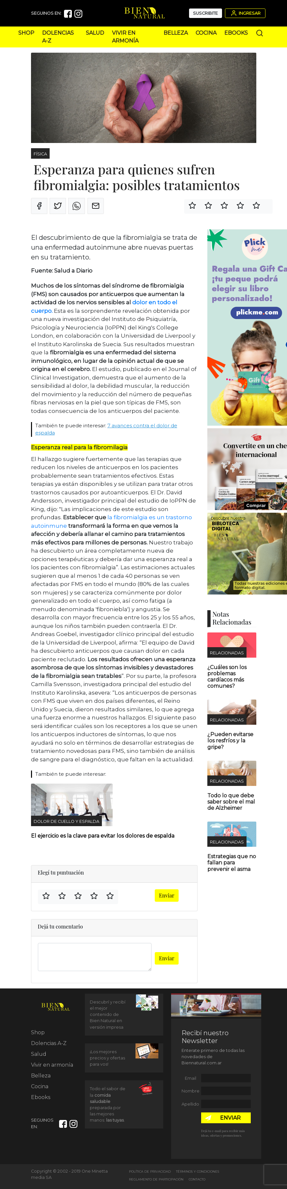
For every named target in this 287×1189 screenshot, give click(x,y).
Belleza (176, 33)
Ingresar (245, 13)
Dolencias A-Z (49, 1043)
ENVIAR (230, 1118)
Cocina (206, 33)
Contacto (197, 1179)
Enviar (166, 895)
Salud (95, 33)
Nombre (190, 1091)
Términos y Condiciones (197, 1171)
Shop (26, 33)
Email (190, 1078)
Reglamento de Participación (156, 1179)
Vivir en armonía (52, 1065)
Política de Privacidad (150, 1171)
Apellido (190, 1104)
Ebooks (236, 33)
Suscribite (205, 13)
